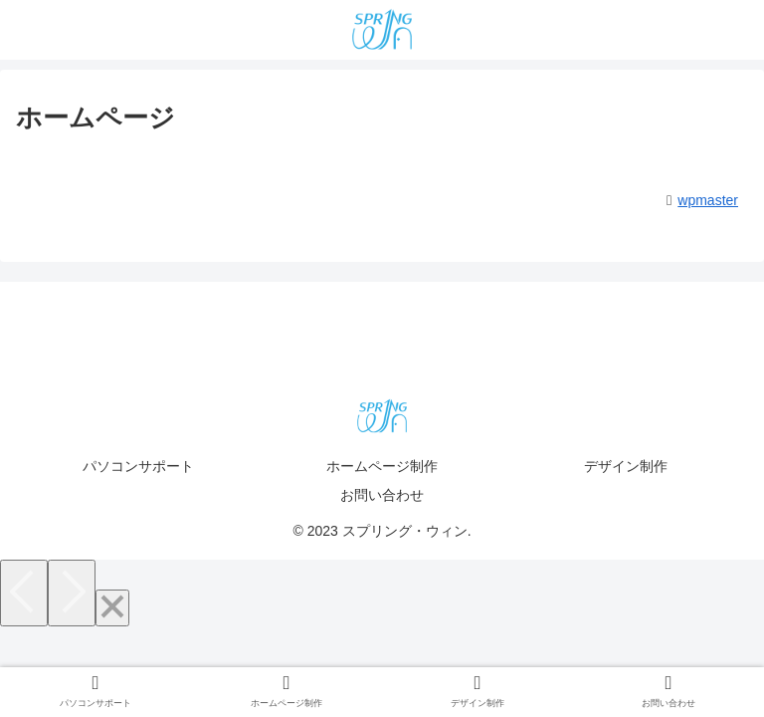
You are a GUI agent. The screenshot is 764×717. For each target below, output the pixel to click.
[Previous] (24, 593)
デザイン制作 (626, 466)
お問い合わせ (382, 495)
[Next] (72, 593)
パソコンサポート (138, 466)
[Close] (112, 608)
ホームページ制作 (382, 466)
